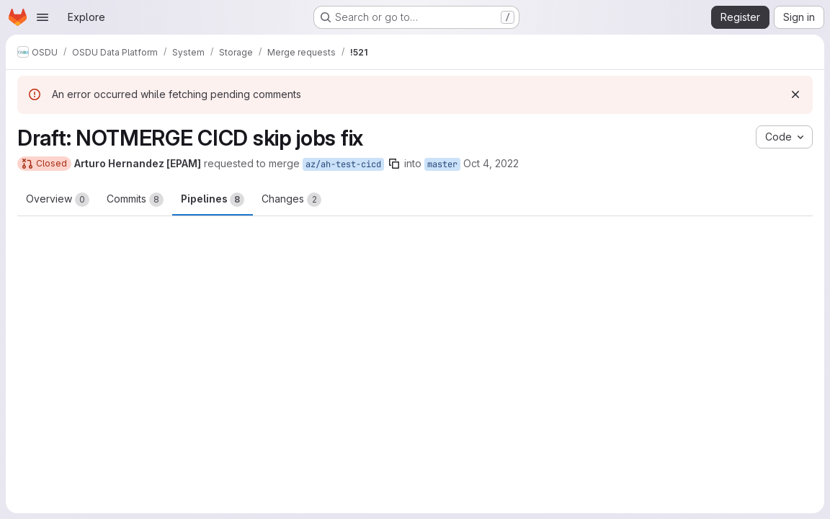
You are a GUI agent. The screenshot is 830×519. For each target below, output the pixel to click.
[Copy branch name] (394, 163)
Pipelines (212, 199)
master (442, 164)
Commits (135, 199)
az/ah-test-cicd (343, 164)
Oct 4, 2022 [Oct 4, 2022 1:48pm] (491, 163)
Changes (291, 199)
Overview (57, 199)
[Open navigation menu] (42, 17)
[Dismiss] (795, 94)
